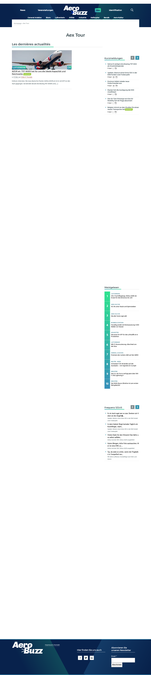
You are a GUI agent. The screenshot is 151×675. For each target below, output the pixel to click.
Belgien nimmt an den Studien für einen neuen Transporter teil (123, 108)
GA (113, 77)
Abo (98, 10)
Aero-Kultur (118, 18)
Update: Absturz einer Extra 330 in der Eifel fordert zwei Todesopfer (122, 74)
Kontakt (57, 645)
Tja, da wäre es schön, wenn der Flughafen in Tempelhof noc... (122, 453)
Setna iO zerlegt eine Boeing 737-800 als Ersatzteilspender (122, 65)
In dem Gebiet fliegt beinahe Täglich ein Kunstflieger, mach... (122, 425)
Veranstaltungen (45, 10)
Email (114, 656)
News (22, 10)
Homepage (17, 23)
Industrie (82, 18)
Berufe (106, 18)
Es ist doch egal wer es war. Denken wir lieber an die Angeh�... (123, 414)
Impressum (49, 645)
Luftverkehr (60, 18)
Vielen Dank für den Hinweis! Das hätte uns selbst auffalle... (123, 436)
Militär (71, 18)
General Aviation (35, 18)
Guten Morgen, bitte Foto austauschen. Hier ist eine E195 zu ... (123, 444)
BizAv (48, 18)
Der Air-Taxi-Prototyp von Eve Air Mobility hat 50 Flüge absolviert (120, 100)
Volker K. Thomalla (26, 77)
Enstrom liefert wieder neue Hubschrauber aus (118, 82)
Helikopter (95, 18)
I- (113, 68)
